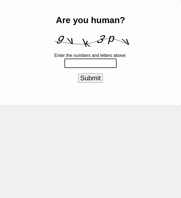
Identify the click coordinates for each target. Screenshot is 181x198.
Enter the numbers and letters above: (90, 55)
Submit (90, 79)
